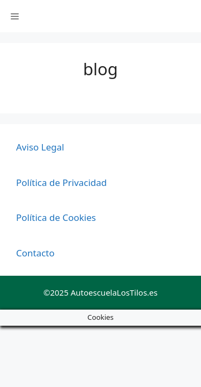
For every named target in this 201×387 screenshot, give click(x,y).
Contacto (35, 253)
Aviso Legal (40, 147)
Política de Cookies (56, 217)
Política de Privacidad (61, 182)
